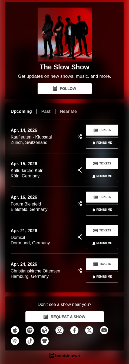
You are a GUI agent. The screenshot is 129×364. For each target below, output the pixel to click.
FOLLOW (64, 88)
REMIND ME (101, 143)
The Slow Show (64, 67)
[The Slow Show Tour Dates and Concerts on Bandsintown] (64, 356)
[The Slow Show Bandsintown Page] (65, 35)
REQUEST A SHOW (64, 317)
